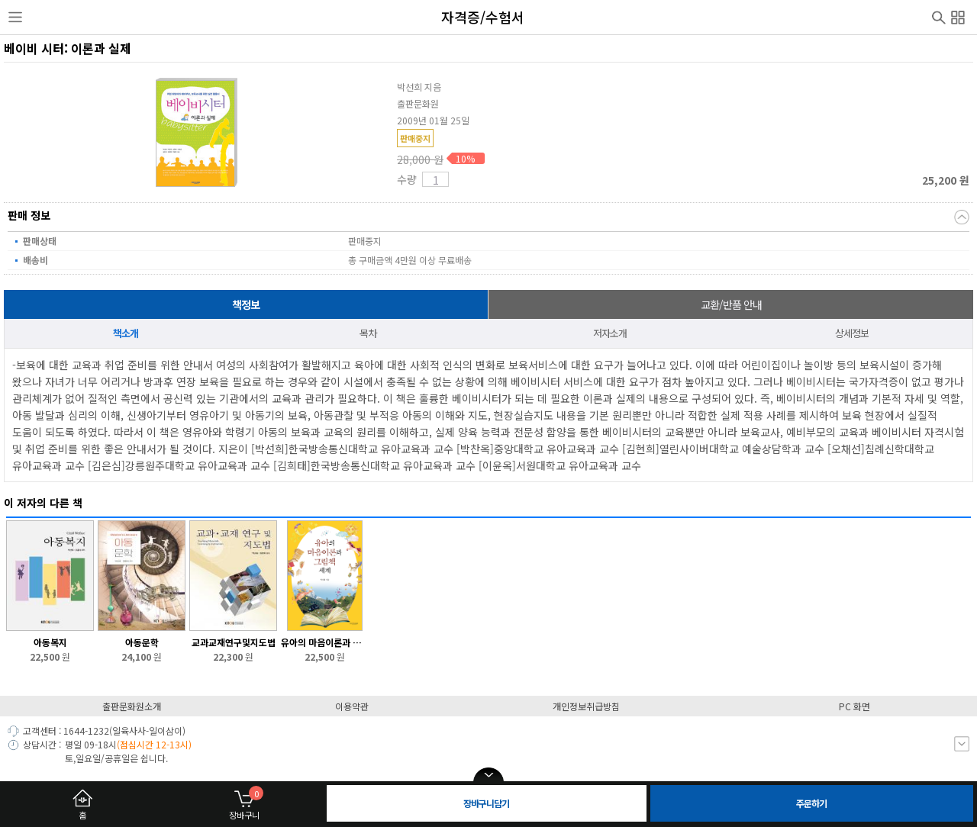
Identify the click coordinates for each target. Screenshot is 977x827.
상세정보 (852, 333)
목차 (368, 333)
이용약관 (352, 706)
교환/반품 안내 (731, 304)
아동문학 (142, 642)
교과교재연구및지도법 (234, 642)
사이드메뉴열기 (15, 17)
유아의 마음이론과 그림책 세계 (325, 642)
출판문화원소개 (131, 706)
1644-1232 (86, 730)
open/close (488, 775)
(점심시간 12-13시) (154, 744)
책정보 (246, 304)
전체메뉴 (958, 15)
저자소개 (610, 333)
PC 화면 (854, 706)
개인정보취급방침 (586, 706)
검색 (938, 16)
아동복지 (50, 642)
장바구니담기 (486, 802)
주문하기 (811, 802)
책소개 (125, 333)
